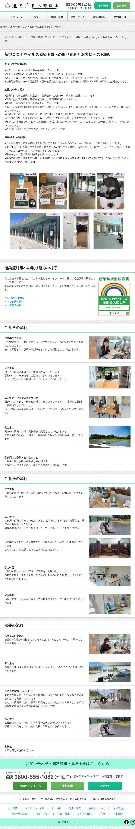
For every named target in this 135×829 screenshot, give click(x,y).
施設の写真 (99, 17)
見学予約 (103, 5)
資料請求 (121, 5)
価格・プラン (78, 17)
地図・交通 (57, 17)
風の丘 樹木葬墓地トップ (13, 26)
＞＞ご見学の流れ (14, 298)
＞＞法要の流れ (12, 305)
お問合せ (118, 813)
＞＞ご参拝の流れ (14, 301)
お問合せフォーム (30, 785)
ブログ (102, 813)
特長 (36, 17)
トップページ (15, 17)
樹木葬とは (120, 17)
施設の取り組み (20, 813)
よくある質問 (84, 813)
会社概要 (13, 808)
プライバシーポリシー (37, 808)
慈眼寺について (96, 808)
